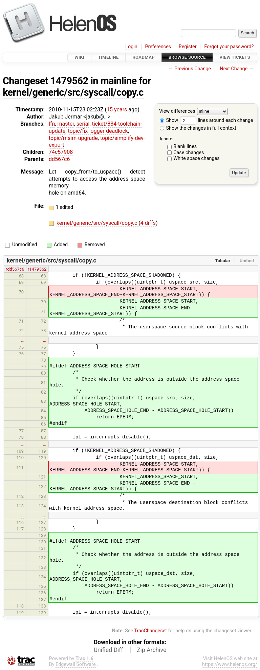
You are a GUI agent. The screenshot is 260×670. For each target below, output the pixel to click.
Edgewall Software (76, 664)
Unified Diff (108, 650)
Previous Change (192, 69)
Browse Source (187, 57)
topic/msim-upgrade (73, 138)
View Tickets (235, 57)
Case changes (188, 153)
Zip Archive (151, 650)
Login (131, 47)
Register (188, 47)
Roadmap (143, 57)
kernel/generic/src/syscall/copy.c (73, 92)
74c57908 (61, 152)
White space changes (196, 158)
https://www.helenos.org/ (229, 664)
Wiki (79, 57)
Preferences (158, 47)
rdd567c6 (15, 269)
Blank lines (185, 146)
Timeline (108, 57)
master (65, 124)
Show (169, 120)
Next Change (233, 69)
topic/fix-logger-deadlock (98, 131)
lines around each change (216, 120)
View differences (177, 111)
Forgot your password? (229, 47)
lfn (52, 124)
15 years (117, 109)
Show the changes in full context (198, 128)
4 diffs (148, 223)
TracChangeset (150, 631)
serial (83, 124)
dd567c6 (59, 159)
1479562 (69, 81)
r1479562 (37, 269)
